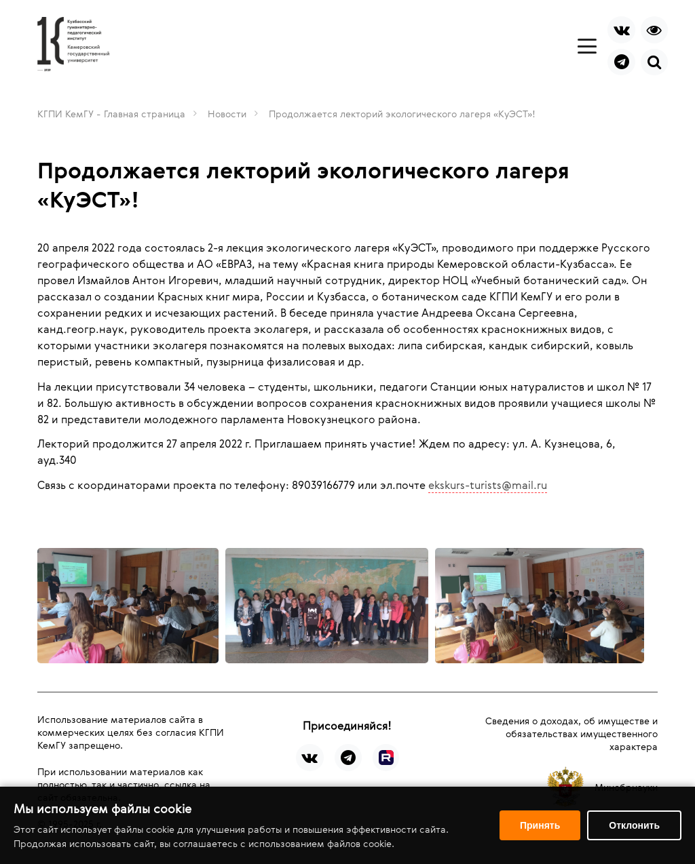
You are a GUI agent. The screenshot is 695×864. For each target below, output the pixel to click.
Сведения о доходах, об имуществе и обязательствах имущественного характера (571, 733)
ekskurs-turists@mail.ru (487, 484)
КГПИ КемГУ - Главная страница (111, 113)
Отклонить (634, 825)
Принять (540, 825)
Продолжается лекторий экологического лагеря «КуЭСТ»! (402, 113)
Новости (227, 113)
